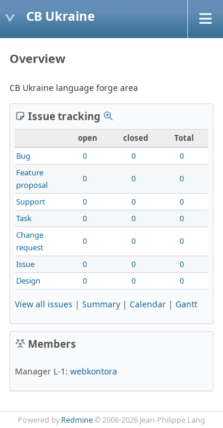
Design (28, 280)
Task (24, 218)
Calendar (148, 304)
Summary (101, 304)
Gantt (186, 304)
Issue (25, 264)
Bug (23, 155)
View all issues (44, 304)
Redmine (77, 420)
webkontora (93, 371)
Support (30, 201)
